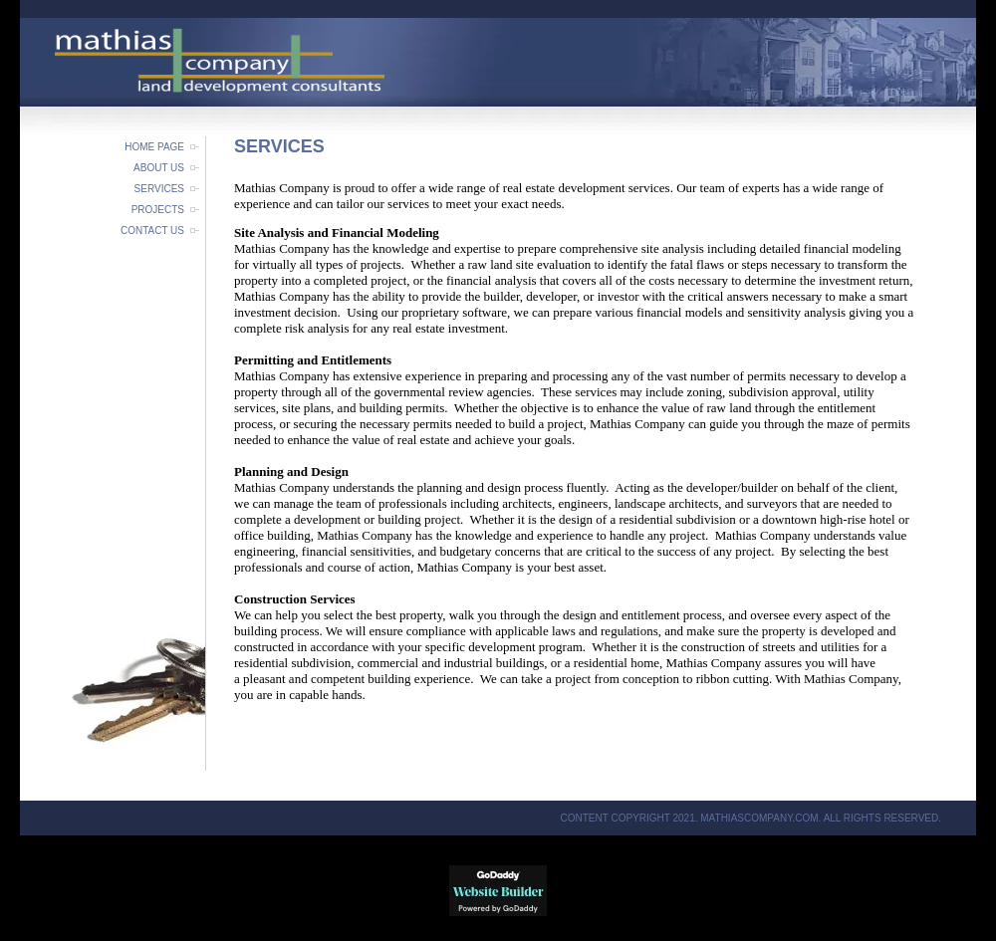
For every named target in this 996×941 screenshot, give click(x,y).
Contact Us (152, 230)
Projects (157, 209)
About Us (158, 167)
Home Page (154, 146)
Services (159, 188)
